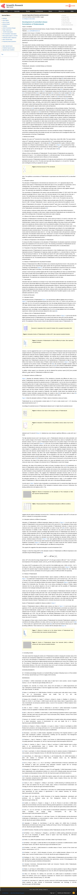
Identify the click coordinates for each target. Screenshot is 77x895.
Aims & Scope (5, 22)
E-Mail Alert (5, 893)
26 (58, 148)
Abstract (63, 15)
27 (47, 208)
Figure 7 (24, 578)
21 (67, 98)
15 (59, 93)
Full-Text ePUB (65, 21)
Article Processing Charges (9, 28)
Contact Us (45, 889)
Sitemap (40, 889)
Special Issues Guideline (8, 49)
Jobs (72, 11)
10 (61, 89)
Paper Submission (6, 30)
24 (49, 115)
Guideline (4, 26)
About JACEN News (7, 39)
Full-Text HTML (65, 19)
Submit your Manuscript (63, 893)
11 (43, 91)
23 (39, 111)
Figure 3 (63, 315)
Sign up (52, 893)
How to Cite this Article (67, 24)
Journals (16, 11)
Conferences (39, 11)
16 (70, 93)
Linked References (66, 23)
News (50, 11)
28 (56, 311)
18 (49, 94)
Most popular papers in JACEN (9, 35)
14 (52, 93)
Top (2, 54)
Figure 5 (24, 378)
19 (66, 94)
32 (59, 393)
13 (37, 93)
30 (55, 365)
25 (49, 143)
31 (23, 864)
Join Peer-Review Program (17, 893)
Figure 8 (61, 606)
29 (52, 363)
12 (23, 93)
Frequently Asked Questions (9, 41)
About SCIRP (35, 889)
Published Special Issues (8, 48)
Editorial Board (6, 24)
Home (6, 11)
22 (33, 108)
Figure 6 (62, 522)
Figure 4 (67, 362)
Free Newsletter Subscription (9, 33)
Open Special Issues (7, 46)
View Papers (5, 20)
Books (28, 11)
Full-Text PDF (65, 17)
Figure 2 (24, 301)
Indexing (4, 18)
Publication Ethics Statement (9, 37)
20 (58, 96)
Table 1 (32, 483)
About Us (61, 11)
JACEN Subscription (7, 31)
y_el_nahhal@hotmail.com (33, 30)
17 (40, 94)
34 (50, 568)
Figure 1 (59, 145)
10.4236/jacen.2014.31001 (28, 18)
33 (66, 465)
